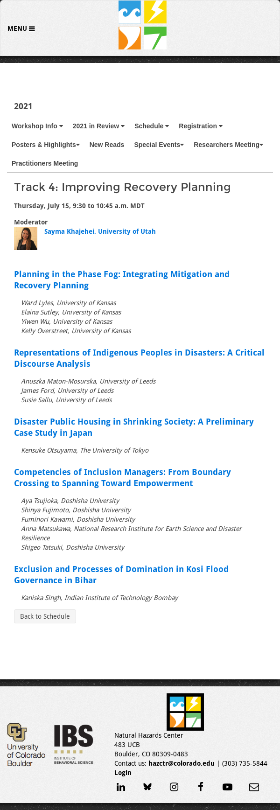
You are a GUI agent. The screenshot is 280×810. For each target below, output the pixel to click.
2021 (23, 106)
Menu (18, 28)
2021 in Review (99, 126)
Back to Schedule (45, 616)
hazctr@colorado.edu (181, 763)
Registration (201, 126)
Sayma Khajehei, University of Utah (100, 231)
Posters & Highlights (46, 144)
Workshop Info (37, 126)
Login (123, 772)
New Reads (107, 144)
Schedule (151, 126)
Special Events (159, 144)
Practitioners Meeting (45, 163)
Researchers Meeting (228, 144)
